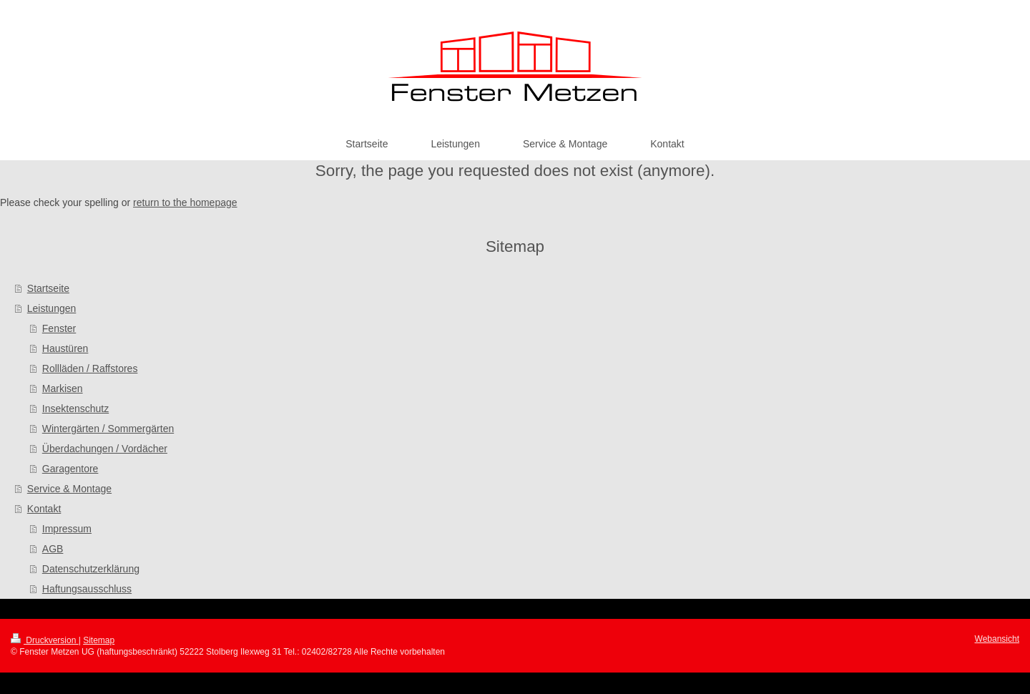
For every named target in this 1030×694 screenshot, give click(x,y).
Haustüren (65, 348)
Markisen (62, 388)
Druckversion (45, 640)
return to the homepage (185, 202)
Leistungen (52, 308)
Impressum (67, 528)
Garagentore (70, 468)
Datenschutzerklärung (90, 569)
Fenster (59, 328)
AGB (53, 548)
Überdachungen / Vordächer (104, 448)
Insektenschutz (75, 408)
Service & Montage (69, 488)
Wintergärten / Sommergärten (108, 428)
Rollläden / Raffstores (90, 368)
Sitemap (98, 640)
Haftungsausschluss (87, 589)
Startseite (48, 288)
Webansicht (997, 639)
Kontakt (44, 508)
